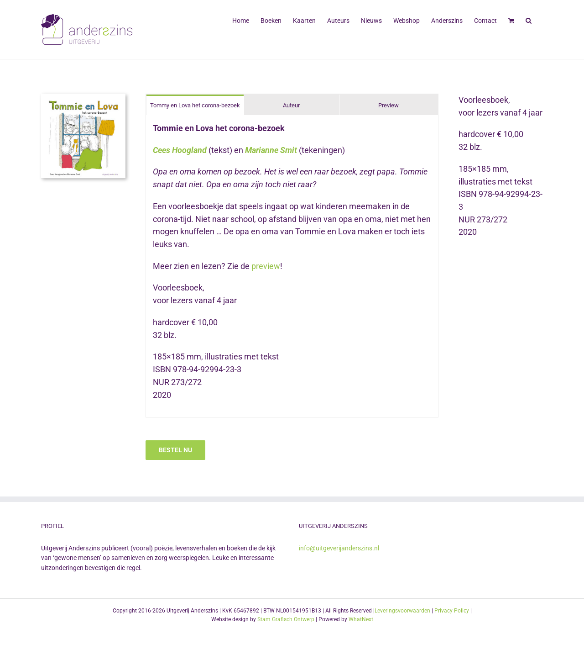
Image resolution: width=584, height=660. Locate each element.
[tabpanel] (292, 266)
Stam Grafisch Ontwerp (285, 619)
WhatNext (361, 619)
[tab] (195, 105)
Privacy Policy (451, 610)
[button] (529, 19)
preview (265, 266)
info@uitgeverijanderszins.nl (339, 548)
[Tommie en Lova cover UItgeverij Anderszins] (83, 97)
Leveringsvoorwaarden (402, 610)
